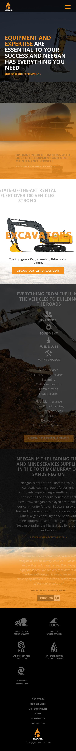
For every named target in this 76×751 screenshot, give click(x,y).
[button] (8, 6)
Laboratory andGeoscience (21, 649)
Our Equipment (38, 708)
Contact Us (38, 723)
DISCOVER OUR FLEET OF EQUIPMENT (38, 270)
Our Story (38, 699)
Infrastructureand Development (54, 649)
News (38, 713)
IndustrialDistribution (21, 674)
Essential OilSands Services (21, 625)
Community (38, 718)
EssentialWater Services (54, 625)
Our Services (38, 703)
